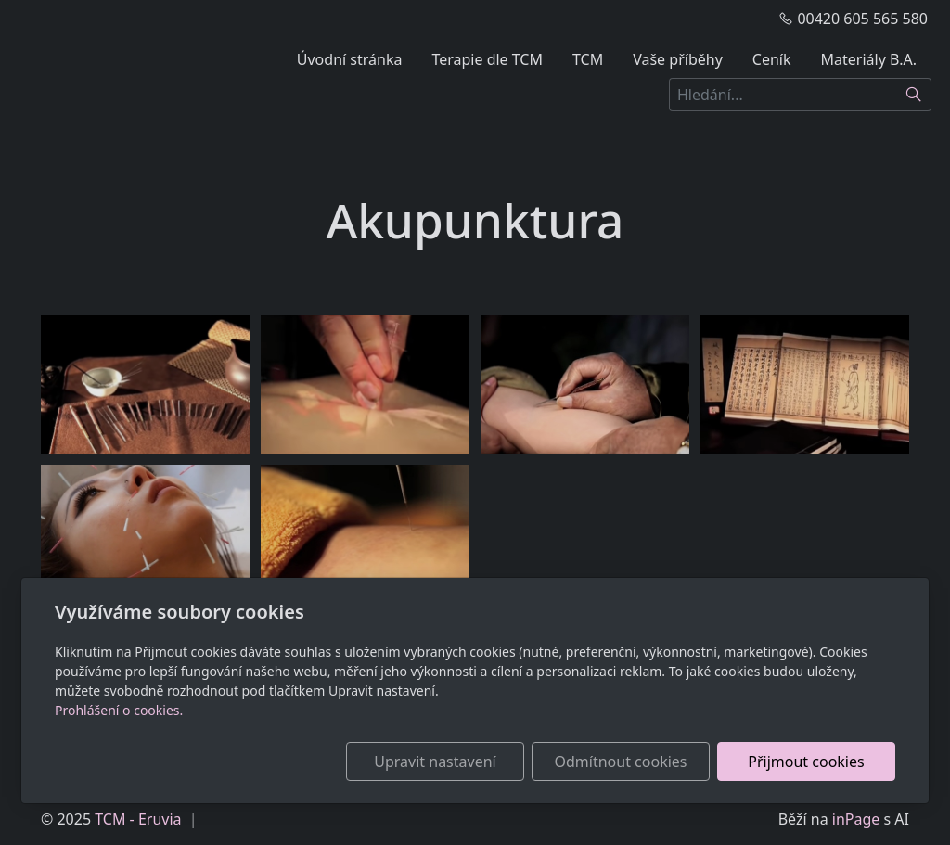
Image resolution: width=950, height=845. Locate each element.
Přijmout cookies (806, 761)
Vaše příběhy (678, 59)
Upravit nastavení (434, 761)
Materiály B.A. (869, 59)
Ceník (771, 59)
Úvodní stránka (350, 59)
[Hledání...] (783, 94)
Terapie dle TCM (487, 59)
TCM (587, 59)
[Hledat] (914, 94)
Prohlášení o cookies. (119, 710)
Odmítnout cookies (621, 761)
